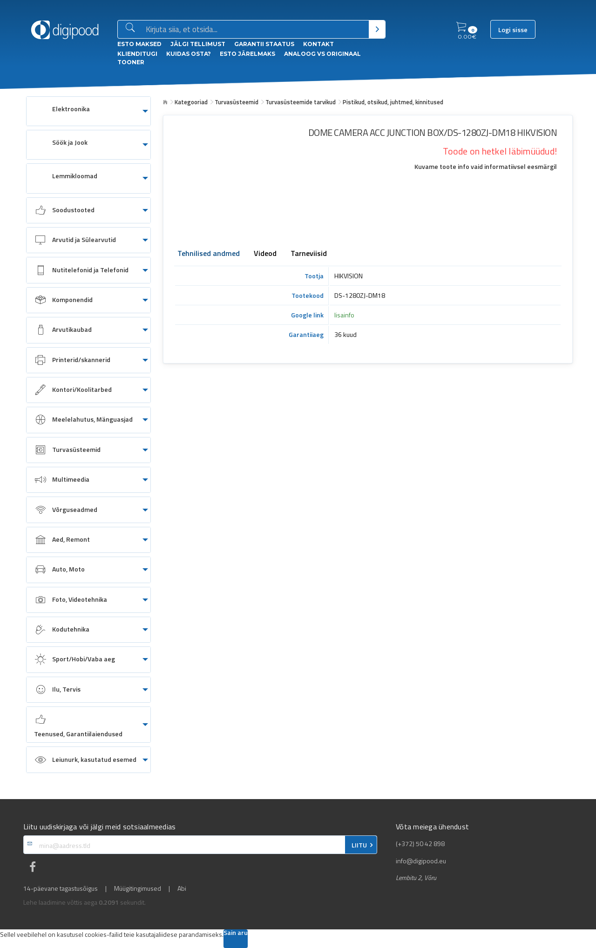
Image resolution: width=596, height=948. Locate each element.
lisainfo (344, 315)
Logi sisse (513, 30)
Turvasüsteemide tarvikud (300, 102)
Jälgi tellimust (197, 43)
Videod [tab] (265, 254)
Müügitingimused (137, 888)
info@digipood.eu (421, 861)
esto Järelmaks (247, 53)
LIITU (359, 845)
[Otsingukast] (255, 29)
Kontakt (318, 43)
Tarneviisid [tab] (309, 254)
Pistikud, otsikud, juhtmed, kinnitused (393, 102)
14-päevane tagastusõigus (60, 888)
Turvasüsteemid (236, 102)
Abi (181, 888)
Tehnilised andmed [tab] (208, 254)
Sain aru (236, 933)
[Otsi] (377, 29)
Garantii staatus (264, 43)
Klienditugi (137, 53)
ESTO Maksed (139, 43)
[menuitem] (88, 111)
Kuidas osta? (188, 53)
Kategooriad (191, 102)
